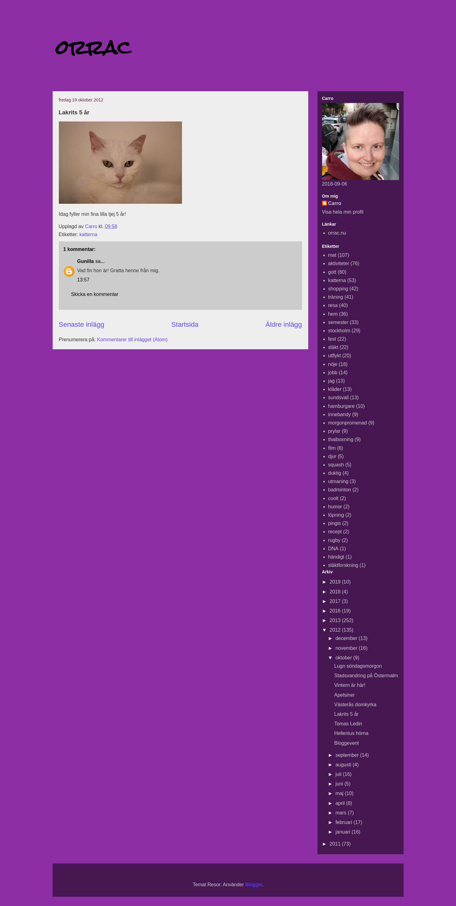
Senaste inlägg (81, 324)
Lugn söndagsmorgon (358, 666)
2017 (335, 601)
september (347, 755)
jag (331, 380)
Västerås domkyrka (355, 704)
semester (338, 322)
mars (341, 812)
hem (333, 314)
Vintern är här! (349, 685)
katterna (88, 234)
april (340, 803)
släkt (333, 347)
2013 (335, 620)
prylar (334, 431)
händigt (336, 557)
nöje (332, 364)
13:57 (83, 279)
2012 (335, 630)
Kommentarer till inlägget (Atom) (132, 339)
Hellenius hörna (351, 733)
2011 (335, 844)
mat (332, 255)
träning (335, 297)
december (347, 638)
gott (332, 272)
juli (339, 774)
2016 (335, 610)
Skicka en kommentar (95, 294)
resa (333, 305)
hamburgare (341, 406)
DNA (333, 548)
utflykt (334, 355)
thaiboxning (340, 439)
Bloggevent (346, 743)
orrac (93, 47)
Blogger (253, 884)
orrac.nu (337, 233)
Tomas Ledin (348, 723)
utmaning (338, 481)
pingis (334, 523)
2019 (335, 581)
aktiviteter (338, 263)
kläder (335, 389)
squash (336, 464)
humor (335, 506)
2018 (335, 591)
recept (335, 531)
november (347, 648)
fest (332, 339)
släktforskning (343, 565)
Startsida (184, 324)
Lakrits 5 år (346, 714)
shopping (338, 288)
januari (343, 831)
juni (339, 783)
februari (344, 822)
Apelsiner (344, 695)
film (332, 448)
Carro (334, 203)
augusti (344, 764)
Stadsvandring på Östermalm (366, 675)
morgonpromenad (347, 422)
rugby (334, 540)
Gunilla (85, 261)
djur (332, 456)
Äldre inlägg (283, 324)
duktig (334, 473)
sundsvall (338, 397)
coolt (333, 498)
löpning (336, 515)
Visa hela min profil (343, 212)
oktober (344, 657)
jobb (332, 372)
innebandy (339, 414)
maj (340, 793)
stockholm (339, 330)
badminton (339, 489)
